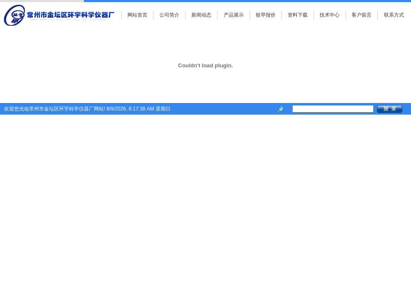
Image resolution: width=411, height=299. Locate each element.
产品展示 (234, 15)
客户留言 (362, 15)
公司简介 (169, 15)
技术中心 (330, 15)
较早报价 (266, 15)
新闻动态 (201, 15)
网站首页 (137, 15)
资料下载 (298, 15)
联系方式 (394, 15)
